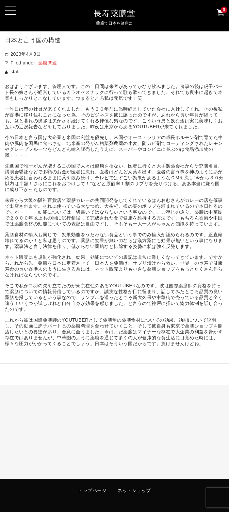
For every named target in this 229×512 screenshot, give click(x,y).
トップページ (92, 490)
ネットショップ (134, 490)
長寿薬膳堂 (115, 13)
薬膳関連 (47, 62)
